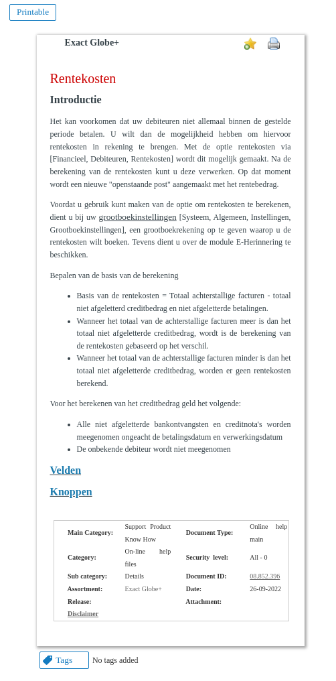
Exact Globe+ (92, 43)
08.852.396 (265, 576)
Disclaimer (83, 613)
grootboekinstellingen (138, 217)
